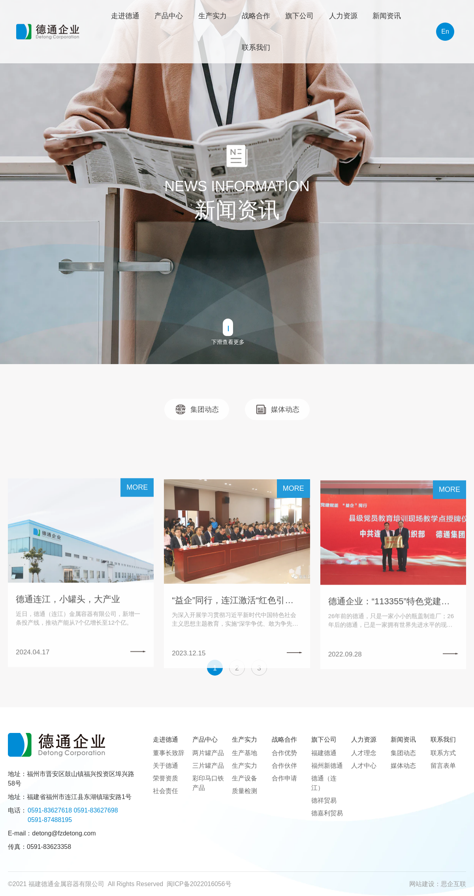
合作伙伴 (284, 765)
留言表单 (443, 765)
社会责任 (165, 791)
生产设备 (244, 778)
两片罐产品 (208, 753)
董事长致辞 (168, 753)
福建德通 (324, 753)
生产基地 (244, 753)
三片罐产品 (208, 765)
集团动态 (403, 753)
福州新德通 (327, 765)
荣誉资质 (165, 778)
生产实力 (244, 765)
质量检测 (244, 791)
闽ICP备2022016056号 (199, 884)
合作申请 (284, 778)
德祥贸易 (324, 800)
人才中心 (363, 765)
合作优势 (284, 753)
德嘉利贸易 (327, 813)
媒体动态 (403, 765)
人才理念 (363, 753)
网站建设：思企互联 (437, 884)
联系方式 (443, 753)
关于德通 (165, 765)
